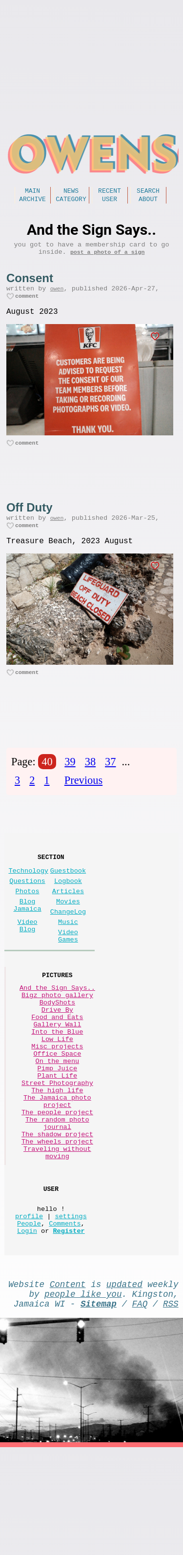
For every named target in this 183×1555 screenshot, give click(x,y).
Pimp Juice (58, 1133)
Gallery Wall (57, 1077)
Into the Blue (57, 1086)
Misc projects (57, 1105)
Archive (32, 201)
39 (69, 783)
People (29, 1321)
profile (29, 1311)
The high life (57, 1161)
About (148, 201)
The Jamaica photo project (57, 1175)
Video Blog (28, 962)
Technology (28, 896)
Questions (27, 909)
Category (71, 201)
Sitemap (99, 1409)
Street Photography (57, 1151)
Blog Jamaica (27, 938)
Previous (83, 802)
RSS (171, 1409)
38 (90, 783)
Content (68, 1385)
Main (32, 191)
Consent (29, 284)
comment (27, 306)
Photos (28, 921)
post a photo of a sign (107, 258)
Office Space (57, 1114)
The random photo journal (57, 1202)
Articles (68, 921)
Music (68, 957)
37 (110, 783)
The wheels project (57, 1225)
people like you (83, 1397)
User (109, 201)
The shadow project (57, 1216)
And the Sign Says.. (57, 1031)
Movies (68, 933)
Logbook (68, 909)
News (71, 191)
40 (46, 783)
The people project (57, 1188)
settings (71, 1311)
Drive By (57, 1059)
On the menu (58, 1123)
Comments (65, 1321)
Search (148, 191)
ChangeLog (68, 945)
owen (57, 297)
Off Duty (29, 521)
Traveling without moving (57, 1239)
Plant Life (58, 1142)
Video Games (68, 974)
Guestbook (68, 896)
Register (68, 1330)
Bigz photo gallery (57, 1040)
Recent (109, 191)
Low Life (57, 1096)
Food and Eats (57, 1068)
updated (124, 1385)
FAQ (140, 1409)
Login (27, 1330)
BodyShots (57, 1049)
